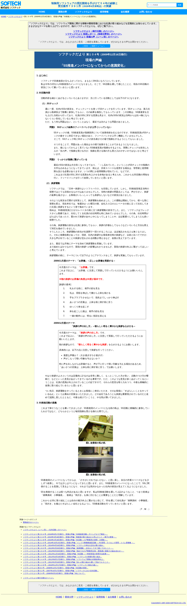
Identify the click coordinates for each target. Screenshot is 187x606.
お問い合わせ (145, 12)
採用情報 (104, 12)
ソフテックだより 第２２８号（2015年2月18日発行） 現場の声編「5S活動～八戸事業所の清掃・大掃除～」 (65, 540)
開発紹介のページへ (31, 522)
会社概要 (125, 12)
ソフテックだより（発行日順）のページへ (93, 31)
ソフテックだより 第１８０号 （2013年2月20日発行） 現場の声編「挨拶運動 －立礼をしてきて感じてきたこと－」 (68, 548)
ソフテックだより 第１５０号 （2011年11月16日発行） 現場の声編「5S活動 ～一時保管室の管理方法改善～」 (66, 554)
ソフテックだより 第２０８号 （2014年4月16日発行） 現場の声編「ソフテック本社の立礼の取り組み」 (64, 545)
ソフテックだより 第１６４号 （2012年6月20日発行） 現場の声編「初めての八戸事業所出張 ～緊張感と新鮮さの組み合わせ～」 (73, 551)
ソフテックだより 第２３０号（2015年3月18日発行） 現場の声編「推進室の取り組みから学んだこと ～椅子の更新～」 (70, 537)
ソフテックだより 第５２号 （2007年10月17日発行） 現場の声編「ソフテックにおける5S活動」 (61, 571)
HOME (42, 12)
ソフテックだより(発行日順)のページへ (38, 578)
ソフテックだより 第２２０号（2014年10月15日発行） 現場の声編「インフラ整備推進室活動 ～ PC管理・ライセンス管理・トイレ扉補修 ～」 (79, 543)
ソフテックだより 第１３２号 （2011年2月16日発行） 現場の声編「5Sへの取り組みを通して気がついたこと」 (66, 562)
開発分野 (62, 12)
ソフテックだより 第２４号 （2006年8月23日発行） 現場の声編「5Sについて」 (54, 573)
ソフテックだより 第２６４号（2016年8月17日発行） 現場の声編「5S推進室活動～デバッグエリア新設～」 (65, 534)
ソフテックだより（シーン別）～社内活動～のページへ (45, 530)
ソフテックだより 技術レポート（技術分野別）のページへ (93, 34)
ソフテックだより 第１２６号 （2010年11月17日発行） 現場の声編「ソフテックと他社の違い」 (61, 565)
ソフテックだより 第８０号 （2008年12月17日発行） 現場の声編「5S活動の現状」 (55, 568)
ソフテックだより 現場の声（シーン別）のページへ (93, 37)
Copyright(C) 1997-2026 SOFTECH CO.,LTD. (168, 603)
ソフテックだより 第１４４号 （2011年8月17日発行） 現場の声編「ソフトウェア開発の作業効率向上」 (64, 559)
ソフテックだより (83, 12)
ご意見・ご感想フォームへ (93, 46)
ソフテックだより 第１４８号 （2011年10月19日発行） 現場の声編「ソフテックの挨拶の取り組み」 (62, 557)
